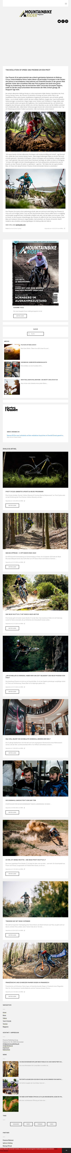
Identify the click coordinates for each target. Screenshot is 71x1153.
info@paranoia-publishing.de (11, 1044)
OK (66, 1150)
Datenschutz (6, 1049)
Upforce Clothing (7, 1143)
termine (40, 1124)
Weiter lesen (20, 316)
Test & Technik (7, 1021)
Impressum (6, 1048)
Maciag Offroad (7, 1146)
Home (4, 1012)
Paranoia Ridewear (8, 1140)
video (51, 1124)
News (4, 1015)
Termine (5, 1024)
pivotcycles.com (21, 225)
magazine (16, 1124)
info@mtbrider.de (8, 1046)
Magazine (5, 1027)
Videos (5, 1018)
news (28, 1124)
